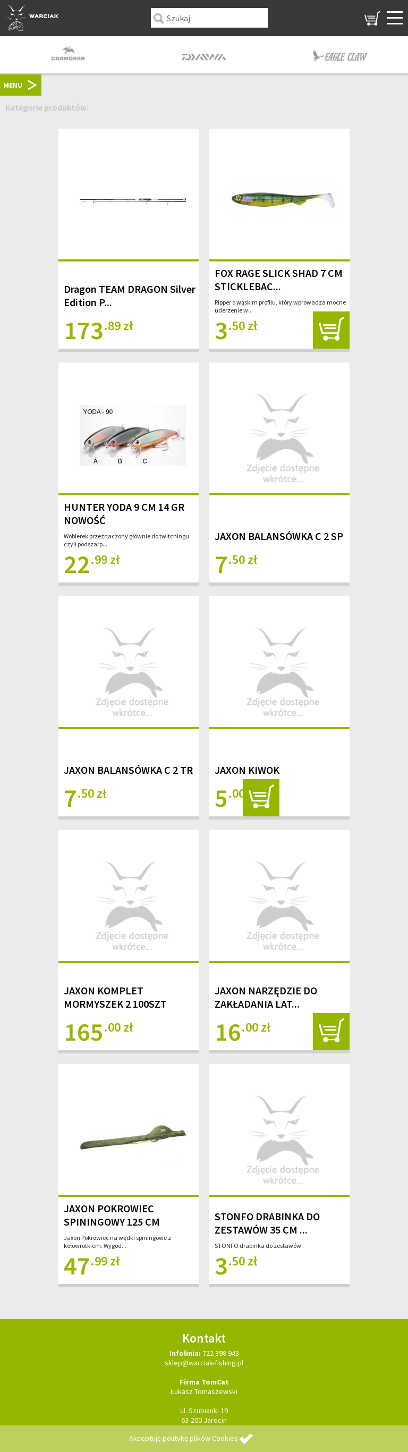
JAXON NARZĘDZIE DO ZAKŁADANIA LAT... (266, 997)
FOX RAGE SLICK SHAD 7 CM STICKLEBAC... (279, 279)
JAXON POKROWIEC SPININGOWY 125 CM (112, 1215)
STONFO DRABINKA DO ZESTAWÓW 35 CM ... (267, 1223)
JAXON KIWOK (247, 769)
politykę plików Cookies (200, 1438)
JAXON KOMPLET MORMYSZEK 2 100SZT (115, 997)
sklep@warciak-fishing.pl (204, 1362)
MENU (12, 85)
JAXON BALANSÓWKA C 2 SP (279, 536)
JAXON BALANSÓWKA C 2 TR (128, 769)
